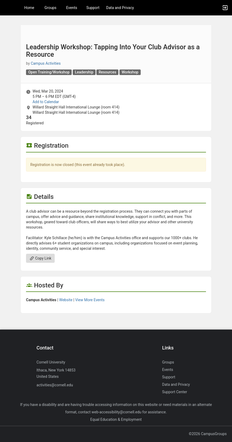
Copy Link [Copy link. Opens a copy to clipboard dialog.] (40, 258)
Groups (51, 8)
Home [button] (29, 8)
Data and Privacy (120, 8)
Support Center (174, 392)
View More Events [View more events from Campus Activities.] (90, 300)
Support (92, 8)
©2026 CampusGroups (208, 434)
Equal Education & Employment (116, 419)
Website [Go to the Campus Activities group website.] (65, 300)
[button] (6, 8)
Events (71, 8)
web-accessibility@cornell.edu (116, 412)
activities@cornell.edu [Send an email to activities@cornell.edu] (55, 385)
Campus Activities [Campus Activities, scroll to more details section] (46, 63)
